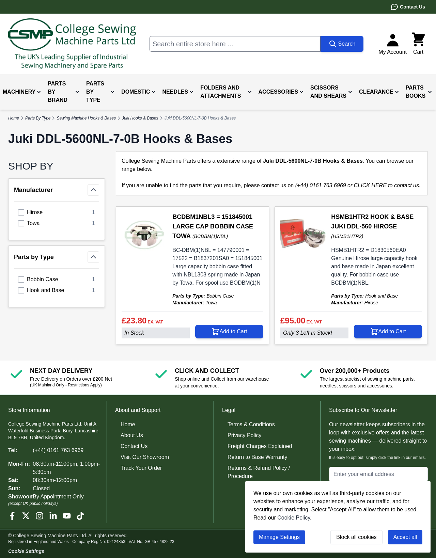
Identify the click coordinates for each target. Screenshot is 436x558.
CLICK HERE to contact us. (387, 185)
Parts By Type (37, 118)
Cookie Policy (293, 518)
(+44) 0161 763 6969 (58, 450)
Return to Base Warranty (257, 457)
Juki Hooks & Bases (140, 118)
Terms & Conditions (251, 424)
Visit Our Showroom (145, 457)
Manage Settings (279, 537)
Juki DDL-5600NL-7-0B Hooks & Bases (200, 118)
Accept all (405, 537)
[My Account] (392, 44)
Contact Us (407, 7)
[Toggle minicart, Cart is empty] (418, 44)
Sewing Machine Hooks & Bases (86, 118)
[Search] (342, 44)
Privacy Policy (245, 435)
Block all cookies (356, 537)
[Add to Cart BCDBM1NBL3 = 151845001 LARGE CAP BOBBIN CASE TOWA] (229, 331)
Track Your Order (141, 468)
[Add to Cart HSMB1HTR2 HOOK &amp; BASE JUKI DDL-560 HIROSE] (388, 331)
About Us (132, 435)
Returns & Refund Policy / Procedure (259, 472)
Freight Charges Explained (260, 446)
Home (128, 424)
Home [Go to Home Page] (13, 118)
